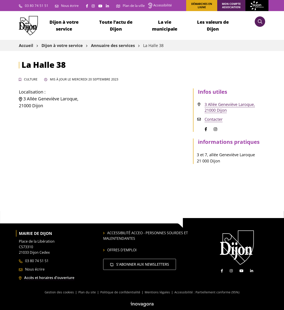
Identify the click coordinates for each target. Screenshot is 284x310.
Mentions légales (157, 292)
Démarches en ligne (201, 5)
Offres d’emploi (119, 250)
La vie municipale (164, 25)
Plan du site (87, 292)
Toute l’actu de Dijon (115, 25)
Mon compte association (231, 5)
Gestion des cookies (59, 292)
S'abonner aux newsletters (139, 264)
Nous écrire (32, 269)
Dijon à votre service (64, 25)
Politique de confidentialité (120, 292)
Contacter (214, 119)
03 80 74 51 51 (34, 260)
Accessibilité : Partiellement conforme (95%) (206, 292)
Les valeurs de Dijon (213, 25)
